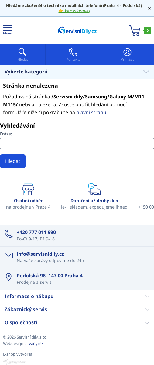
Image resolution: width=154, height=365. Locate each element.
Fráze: (6, 134)
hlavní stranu (91, 112)
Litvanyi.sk (33, 343)
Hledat (12, 161)
